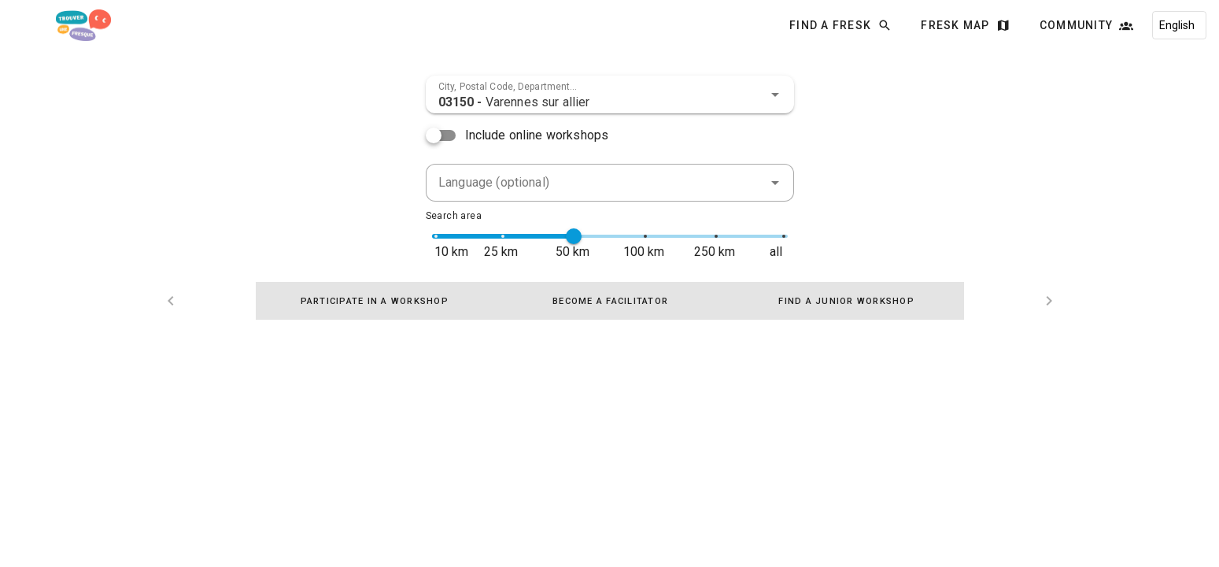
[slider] (574, 236)
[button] (775, 94)
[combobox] (610, 94)
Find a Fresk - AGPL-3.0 (225, 528)
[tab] (374, 301)
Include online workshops (537, 135)
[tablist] (609, 301)
